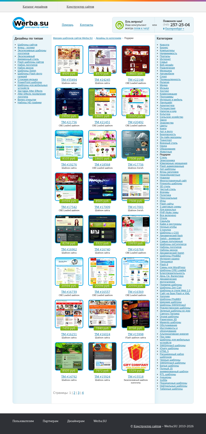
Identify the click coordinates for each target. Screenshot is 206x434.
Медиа (164, 85)
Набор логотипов (28, 64)
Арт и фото (166, 131)
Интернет (165, 59)
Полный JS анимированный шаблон (174, 370)
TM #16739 (69, 292)
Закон (163, 119)
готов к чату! (141, 28)
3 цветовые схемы (170, 206)
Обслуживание (168, 325)
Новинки (165, 177)
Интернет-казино (170, 258)
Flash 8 (164, 264)
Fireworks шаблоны (171, 183)
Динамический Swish (172, 252)
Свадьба (165, 221)
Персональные (168, 197)
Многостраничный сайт (173, 180)
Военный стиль (169, 143)
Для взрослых (168, 209)
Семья (163, 62)
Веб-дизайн (166, 64)
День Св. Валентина (172, 276)
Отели (163, 218)
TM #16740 (102, 249)
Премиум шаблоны (171, 284)
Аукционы (165, 377)
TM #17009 (102, 207)
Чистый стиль (168, 189)
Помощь (67, 25)
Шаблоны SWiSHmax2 (173, 304)
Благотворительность (172, 273)
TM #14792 (69, 377)
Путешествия (167, 108)
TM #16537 (102, 292)
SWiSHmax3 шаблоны (173, 345)
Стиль (163, 157)
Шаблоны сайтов (27, 44)
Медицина (166, 70)
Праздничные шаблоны (173, 383)
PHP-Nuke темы (169, 212)
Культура (165, 114)
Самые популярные (171, 241)
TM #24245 (102, 80)
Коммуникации (168, 93)
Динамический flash (171, 235)
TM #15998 (136, 334)
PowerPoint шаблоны (30, 82)
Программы (166, 96)
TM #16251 (69, 334)
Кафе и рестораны (171, 223)
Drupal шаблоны (169, 316)
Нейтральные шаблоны (173, 385)
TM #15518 (136, 377)
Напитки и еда (168, 111)
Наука (163, 145)
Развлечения (167, 67)
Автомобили (167, 73)
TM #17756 (136, 165)
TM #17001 (136, 207)
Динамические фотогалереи (168, 280)
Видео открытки (27, 99)
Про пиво (165, 336)
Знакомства (167, 122)
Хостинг (164, 90)
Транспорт (166, 140)
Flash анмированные (172, 166)
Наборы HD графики (30, 102)
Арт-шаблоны (168, 169)
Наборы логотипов (171, 247)
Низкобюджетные (170, 174)
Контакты (86, 25)
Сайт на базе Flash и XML (175, 293)
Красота (164, 44)
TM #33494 (69, 80)
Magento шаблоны (170, 322)
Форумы (164, 192)
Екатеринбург (174, 28)
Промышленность (170, 79)
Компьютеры (167, 50)
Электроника (167, 160)
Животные (166, 151)
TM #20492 (136, 122)
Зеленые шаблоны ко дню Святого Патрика (175, 312)
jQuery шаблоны (169, 348)
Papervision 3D (168, 319)
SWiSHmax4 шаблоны (173, 362)
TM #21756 (69, 122)
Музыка (164, 88)
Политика (165, 195)
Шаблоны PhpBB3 (170, 299)
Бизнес (164, 47)
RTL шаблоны (168, 374)
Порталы (165, 56)
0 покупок (165, 229)
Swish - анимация (170, 238)
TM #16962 (69, 249)
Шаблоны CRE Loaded (173, 270)
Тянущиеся (166, 261)
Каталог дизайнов (35, 7)
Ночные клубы (168, 226)
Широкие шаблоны (171, 302)
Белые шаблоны (169, 365)
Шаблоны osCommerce (173, 244)
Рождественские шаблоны (175, 307)
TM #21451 (102, 122)
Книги (163, 128)
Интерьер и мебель (171, 99)
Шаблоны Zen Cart (171, 287)
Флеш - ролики (26, 47)
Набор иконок (26, 67)
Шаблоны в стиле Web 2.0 (175, 290)
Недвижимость (168, 53)
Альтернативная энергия (174, 333)
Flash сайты (167, 203)
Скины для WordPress (172, 267)
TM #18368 (102, 165)
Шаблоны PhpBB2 (170, 255)
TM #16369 (136, 292)
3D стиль (165, 186)
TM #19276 (69, 165)
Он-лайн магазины (171, 137)
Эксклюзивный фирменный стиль (28, 58)
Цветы (163, 125)
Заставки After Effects (30, 90)
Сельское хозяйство (171, 116)
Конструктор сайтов (80, 7)
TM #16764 (136, 249)
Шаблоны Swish (27, 70)
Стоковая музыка (28, 79)
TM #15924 (102, 377)
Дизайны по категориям (108, 38)
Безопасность (168, 134)
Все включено (168, 215)
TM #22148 (136, 80)
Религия (164, 82)
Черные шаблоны (170, 359)
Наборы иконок (169, 250)
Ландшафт (166, 102)
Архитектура (167, 105)
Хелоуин (165, 296)
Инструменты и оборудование (169, 329)
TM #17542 (69, 207)
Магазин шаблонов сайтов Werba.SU (73, 38)
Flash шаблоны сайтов (31, 62)
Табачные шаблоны (171, 388)
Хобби (163, 380)
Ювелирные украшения (173, 163)
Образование (168, 148)
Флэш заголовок (169, 171)
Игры (163, 200)
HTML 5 (164, 351)
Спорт (163, 76)
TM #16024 (102, 334)
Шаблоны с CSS (169, 232)
